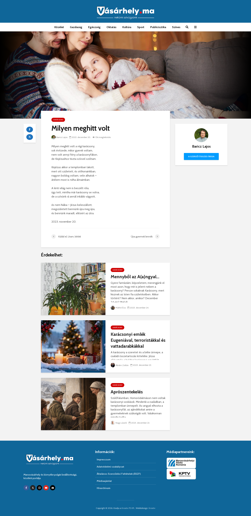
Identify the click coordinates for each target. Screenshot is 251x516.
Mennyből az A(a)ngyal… (135, 276)
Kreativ (152, 508)
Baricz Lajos (59, 137)
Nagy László (119, 422)
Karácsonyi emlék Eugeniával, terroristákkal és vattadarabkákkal (138, 340)
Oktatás (111, 27)
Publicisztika (158, 27)
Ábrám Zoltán (120, 365)
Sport (140, 27)
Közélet (59, 27)
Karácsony (58, 120)
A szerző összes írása (201, 156)
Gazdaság (76, 27)
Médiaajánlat (104, 481)
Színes (176, 27)
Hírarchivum (103, 488)
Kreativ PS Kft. (128, 508)
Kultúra (126, 27)
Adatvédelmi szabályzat (110, 466)
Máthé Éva (118, 307)
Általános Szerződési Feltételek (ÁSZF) (119, 473)
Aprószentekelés (127, 392)
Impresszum (104, 459)
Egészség (94, 27)
